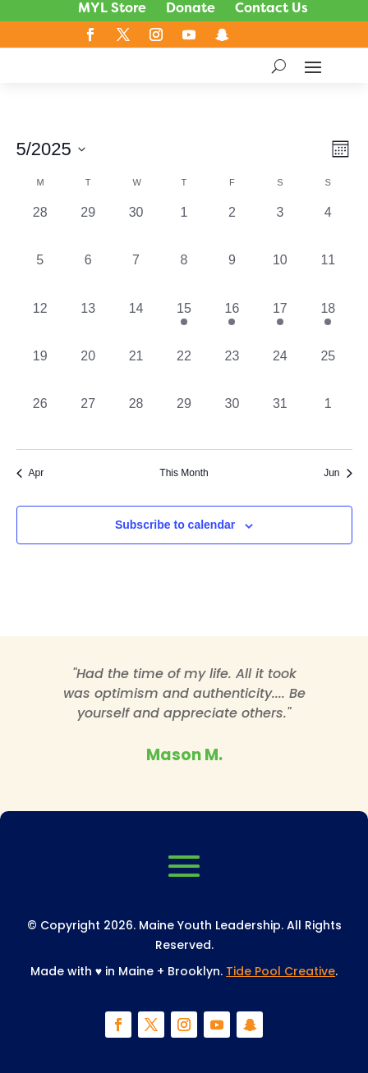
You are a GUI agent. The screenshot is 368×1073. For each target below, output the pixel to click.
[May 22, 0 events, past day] (184, 370)
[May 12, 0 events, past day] (40, 322)
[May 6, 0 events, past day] (88, 274)
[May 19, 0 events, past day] (40, 370)
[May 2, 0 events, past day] (231, 226)
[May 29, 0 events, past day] (184, 418)
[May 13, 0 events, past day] (88, 322)
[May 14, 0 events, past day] (135, 322)
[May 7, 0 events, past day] (135, 274)
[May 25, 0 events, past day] (328, 370)
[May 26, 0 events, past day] (40, 418)
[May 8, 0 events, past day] (184, 274)
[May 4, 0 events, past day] (328, 226)
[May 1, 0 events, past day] (184, 226)
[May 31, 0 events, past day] (280, 418)
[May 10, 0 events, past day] (280, 274)
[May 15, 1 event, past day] (184, 322)
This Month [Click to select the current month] (183, 473)
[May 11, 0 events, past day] (328, 274)
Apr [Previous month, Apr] (30, 473)
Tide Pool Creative (280, 971)
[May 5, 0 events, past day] (40, 274)
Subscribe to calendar (175, 524)
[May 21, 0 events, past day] (135, 370)
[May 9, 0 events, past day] (231, 274)
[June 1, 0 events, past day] (328, 418)
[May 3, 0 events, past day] (280, 226)
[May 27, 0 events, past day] (88, 418)
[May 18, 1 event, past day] (328, 322)
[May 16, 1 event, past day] (231, 322)
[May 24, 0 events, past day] (280, 370)
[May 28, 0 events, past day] (135, 418)
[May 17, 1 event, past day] (280, 322)
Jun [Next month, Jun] (338, 473)
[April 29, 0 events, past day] (88, 226)
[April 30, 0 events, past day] (135, 226)
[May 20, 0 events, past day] (88, 370)
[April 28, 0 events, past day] (40, 226)
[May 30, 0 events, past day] (231, 418)
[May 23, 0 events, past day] (231, 370)
